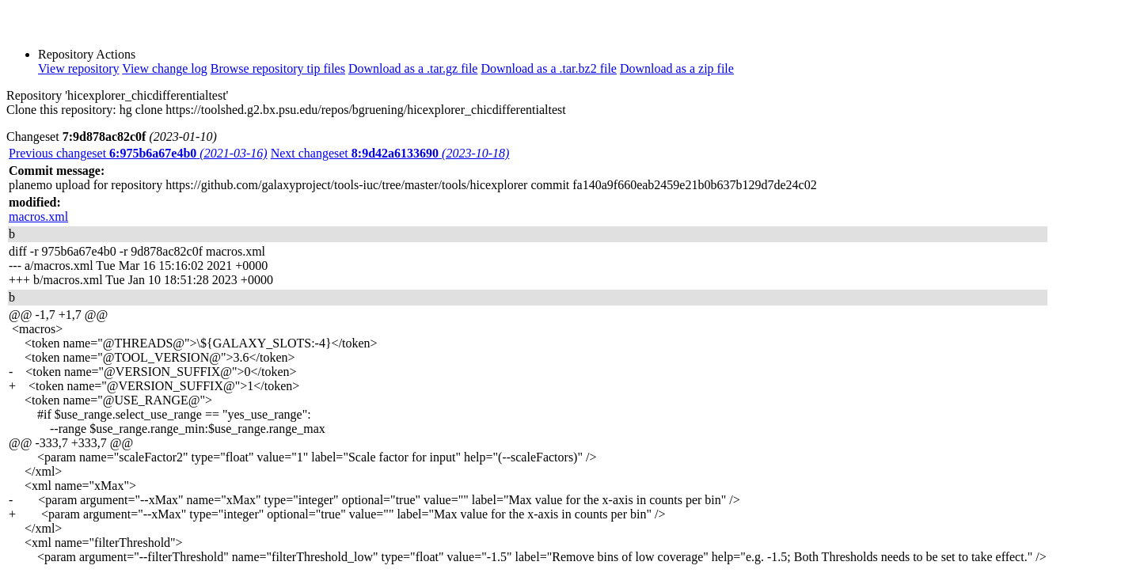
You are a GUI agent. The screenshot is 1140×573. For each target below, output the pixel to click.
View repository (79, 68)
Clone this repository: (61, 109)
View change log (164, 68)
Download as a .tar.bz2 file (549, 68)
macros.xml (38, 216)
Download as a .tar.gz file (413, 68)
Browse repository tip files (278, 68)
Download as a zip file (677, 68)
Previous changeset (138, 153)
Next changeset (390, 153)
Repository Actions (86, 54)
